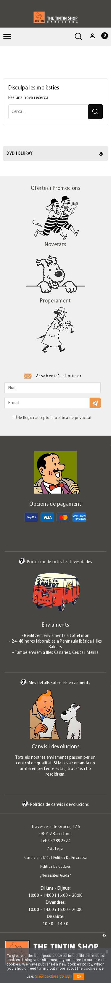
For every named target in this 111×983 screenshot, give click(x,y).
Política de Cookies (55, 867)
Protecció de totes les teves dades (55, 562)
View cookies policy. (52, 976)
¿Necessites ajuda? (55, 876)
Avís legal (55, 849)
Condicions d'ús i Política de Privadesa (55, 858)
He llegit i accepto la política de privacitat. (53, 417)
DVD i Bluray (20, 153)
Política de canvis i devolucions (55, 804)
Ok (79, 976)
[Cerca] (55, 111)
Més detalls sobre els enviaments (55, 682)
